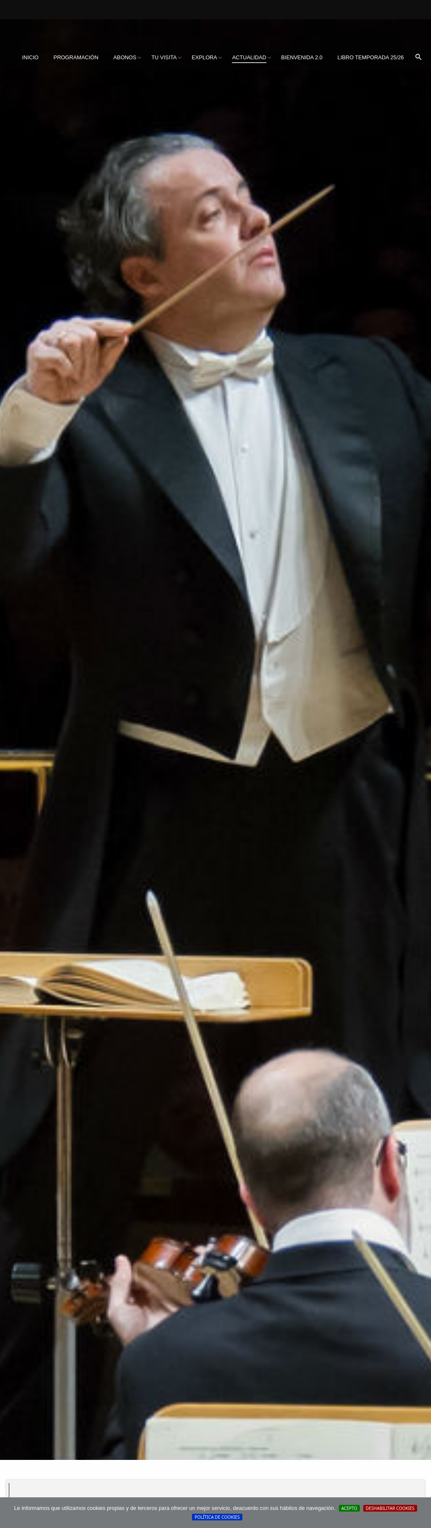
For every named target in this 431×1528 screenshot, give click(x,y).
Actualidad (249, 57)
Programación (75, 57)
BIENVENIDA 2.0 (301, 57)
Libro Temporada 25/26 (371, 57)
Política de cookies (216, 1517)
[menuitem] (30, 57)
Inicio (30, 57)
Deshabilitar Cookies (390, 1508)
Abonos (124, 57)
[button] (418, 57)
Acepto (349, 1508)
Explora (204, 57)
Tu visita (164, 57)
